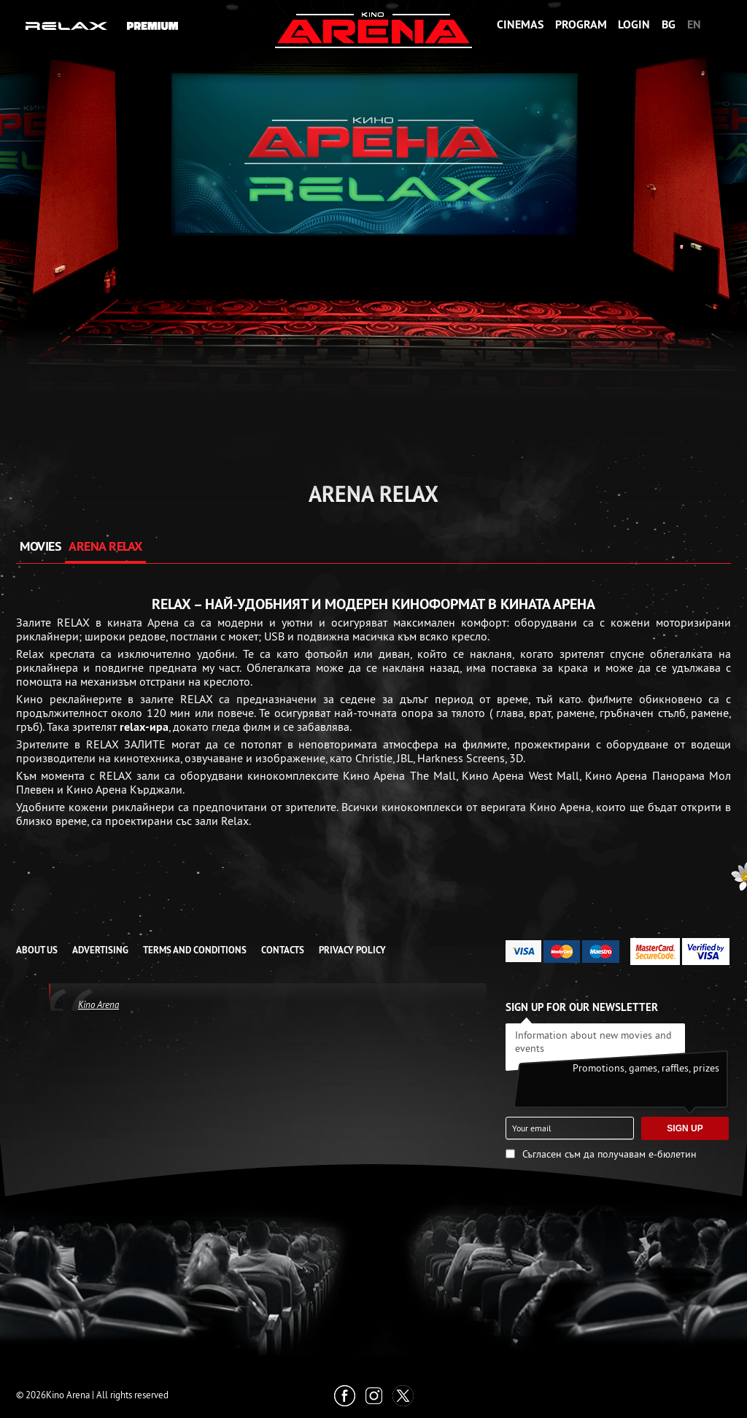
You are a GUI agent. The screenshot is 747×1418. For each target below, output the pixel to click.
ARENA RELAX (105, 546)
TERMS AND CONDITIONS (195, 950)
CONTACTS (282, 950)
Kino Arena (98, 1004)
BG (669, 24)
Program (581, 24)
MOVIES (40, 546)
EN (694, 24)
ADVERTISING (100, 950)
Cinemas (520, 24)
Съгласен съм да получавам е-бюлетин (609, 1154)
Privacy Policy (352, 950)
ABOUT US (37, 950)
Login (634, 24)
